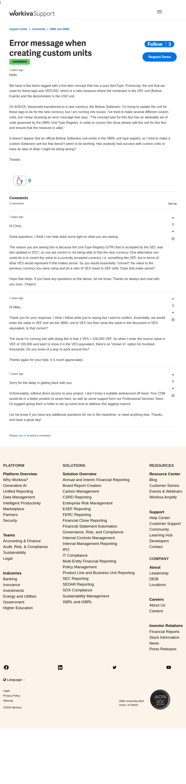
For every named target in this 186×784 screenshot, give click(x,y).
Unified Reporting (18, 491)
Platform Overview (20, 474)
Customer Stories (164, 485)
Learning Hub (161, 535)
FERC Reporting (77, 514)
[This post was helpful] (19, 180)
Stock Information (164, 637)
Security (10, 520)
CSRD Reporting (77, 497)
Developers (159, 541)
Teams (9, 535)
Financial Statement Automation (90, 526)
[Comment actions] (173, 238)
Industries (12, 573)
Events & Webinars (165, 491)
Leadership (158, 573)
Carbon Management (81, 491)
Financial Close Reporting (85, 520)
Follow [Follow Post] (155, 44)
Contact (156, 547)
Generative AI (15, 485)
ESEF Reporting (77, 509)
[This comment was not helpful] (173, 231)
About (154, 567)
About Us (157, 605)
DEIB (153, 579)
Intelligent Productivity (22, 503)
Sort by (172, 203)
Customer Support (165, 523)
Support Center (18, 29)
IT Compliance (75, 555)
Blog (153, 480)
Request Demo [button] (159, 57)
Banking (10, 579)
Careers (156, 599)
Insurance (11, 585)
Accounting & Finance (22, 541)
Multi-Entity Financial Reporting (89, 561)
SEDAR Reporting (78, 584)
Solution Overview (80, 474)
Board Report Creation (82, 485)
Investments (13, 590)
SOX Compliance (77, 590)
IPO (66, 549)
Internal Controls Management (89, 538)
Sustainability (14, 552)
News (154, 643)
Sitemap (8, 700)
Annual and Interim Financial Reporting (96, 480)
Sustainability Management (86, 596)
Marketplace (13, 509)
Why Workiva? (15, 480)
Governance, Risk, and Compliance (93, 532)
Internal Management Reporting (90, 543)
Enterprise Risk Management (88, 503)
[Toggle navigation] (164, 11)
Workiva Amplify (163, 497)
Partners (10, 514)
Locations (157, 585)
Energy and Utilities (20, 596)
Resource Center (164, 474)
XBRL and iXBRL (60, 29)
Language (16, 680)
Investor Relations (166, 625)
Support (156, 512)
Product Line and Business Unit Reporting (99, 573)
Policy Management (80, 567)
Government (13, 602)
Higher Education (18, 608)
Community (38, 29)
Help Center (159, 518)
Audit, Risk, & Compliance (25, 547)
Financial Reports (164, 631)
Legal (8, 558)
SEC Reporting (76, 578)
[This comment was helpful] (173, 218)
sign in (22, 435)
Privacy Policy (11, 695)
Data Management (19, 497)
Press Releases (162, 649)
